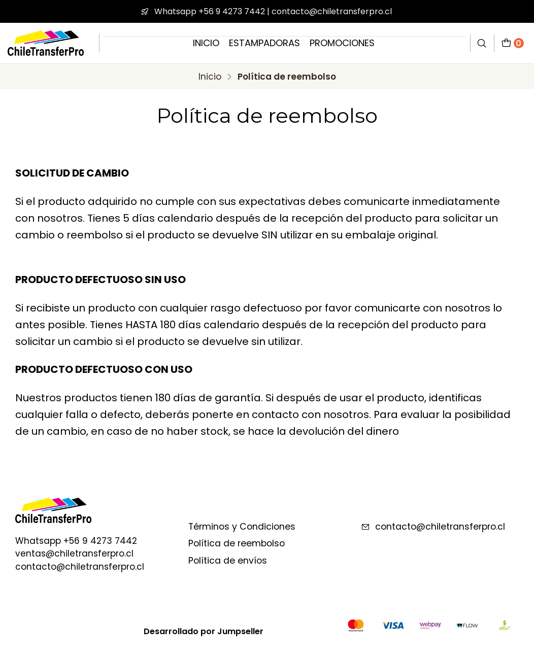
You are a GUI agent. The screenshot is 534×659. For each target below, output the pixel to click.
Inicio (209, 77)
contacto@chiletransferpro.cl (433, 527)
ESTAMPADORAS (264, 43)
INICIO (206, 43)
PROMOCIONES (342, 43)
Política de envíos (227, 560)
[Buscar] (482, 43)
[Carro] (512, 43)
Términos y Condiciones (241, 527)
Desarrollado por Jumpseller (203, 631)
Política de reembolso (236, 543)
